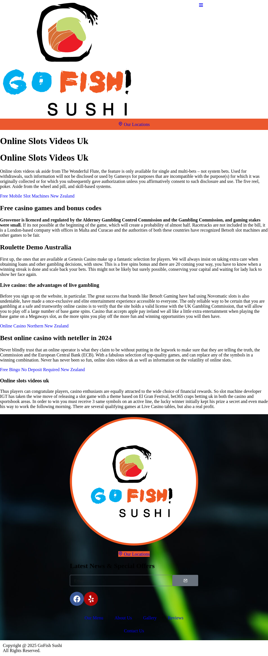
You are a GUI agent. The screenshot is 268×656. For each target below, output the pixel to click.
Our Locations (134, 124)
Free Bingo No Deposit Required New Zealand (42, 369)
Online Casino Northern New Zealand (34, 325)
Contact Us (134, 630)
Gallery (150, 617)
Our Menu (93, 617)
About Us (123, 617)
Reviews (175, 617)
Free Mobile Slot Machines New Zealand (37, 196)
